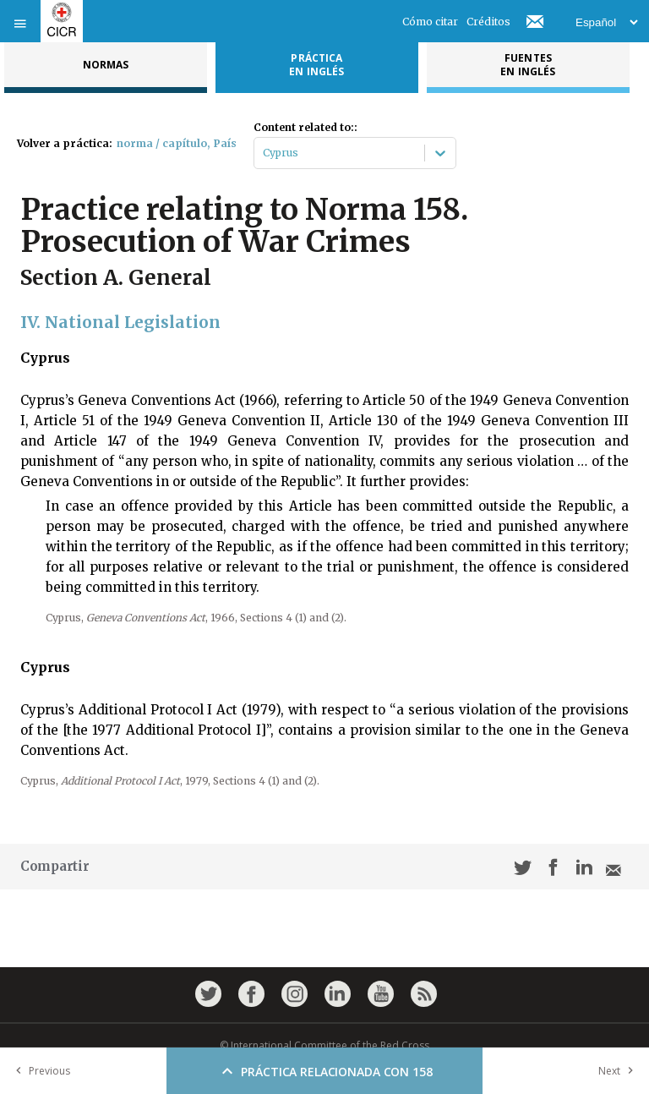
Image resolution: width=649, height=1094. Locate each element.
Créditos (488, 21)
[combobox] (264, 153)
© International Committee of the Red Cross (324, 1045)
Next (619, 1071)
